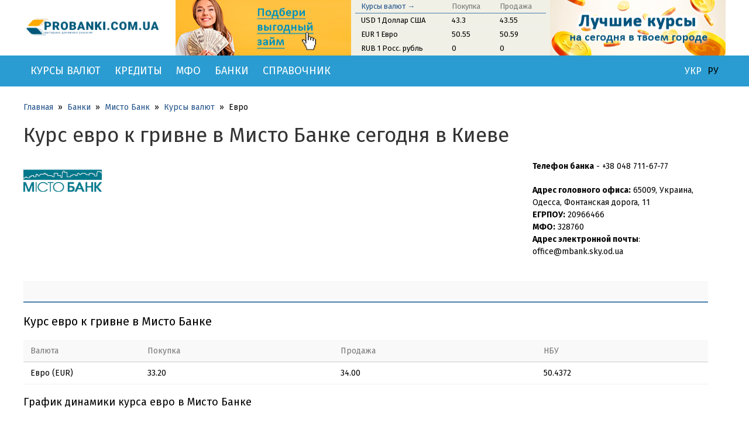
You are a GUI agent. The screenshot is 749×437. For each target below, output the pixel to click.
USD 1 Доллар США (393, 20)
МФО (188, 70)
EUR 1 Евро (379, 34)
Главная (38, 107)
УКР (693, 71)
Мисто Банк (127, 107)
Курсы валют (65, 70)
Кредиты (138, 70)
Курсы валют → (388, 6)
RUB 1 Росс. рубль (392, 48)
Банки (232, 70)
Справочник (297, 70)
